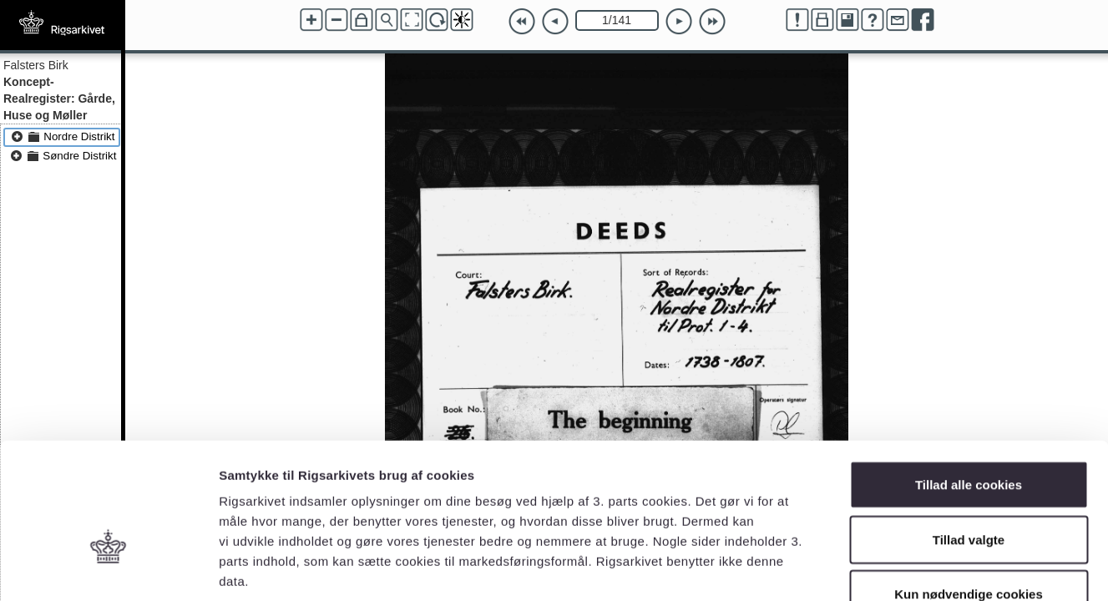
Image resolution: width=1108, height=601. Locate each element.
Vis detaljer (868, 568)
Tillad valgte (968, 437)
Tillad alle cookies (968, 382)
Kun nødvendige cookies (968, 491)
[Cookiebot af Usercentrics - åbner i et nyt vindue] (108, 568)
